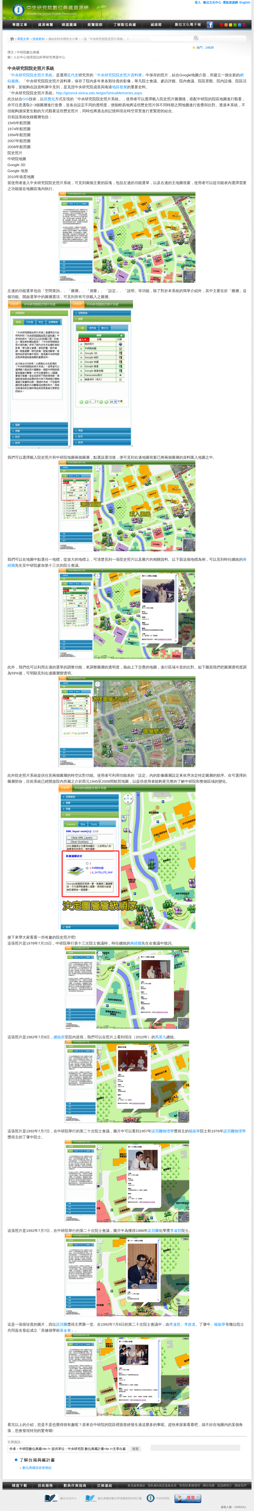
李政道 (189, 1324)
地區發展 (119, 87)
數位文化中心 (68, 1498)
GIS (25, 99)
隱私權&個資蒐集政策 (162, 1485)
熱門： (200, 47)
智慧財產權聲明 (189, 1485)
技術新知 (39, 39)
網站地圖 (209, 1485)
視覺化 (49, 99)
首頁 (12, 39)
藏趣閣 (156, 25)
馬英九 (160, 1037)
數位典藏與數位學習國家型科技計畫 (120, 1498)
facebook (209, 24)
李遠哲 (175, 1230)
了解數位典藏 (124, 25)
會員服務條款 (136, 1485)
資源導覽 (44, 25)
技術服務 (44, 1485)
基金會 (65, 1330)
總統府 (59, 1037)
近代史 (72, 75)
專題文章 (19, 25)
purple (244, 25)
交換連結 (104, 1485)
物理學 (168, 1131)
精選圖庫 (69, 25)
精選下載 (19, 1485)
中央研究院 (163, 1498)
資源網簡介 (224, 1485)
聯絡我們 (241, 1485)
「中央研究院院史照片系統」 (31, 75)
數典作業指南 (74, 1485)
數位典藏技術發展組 (37, 1468)
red (222, 25)
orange (226, 25)
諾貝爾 (157, 1131)
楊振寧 (194, 1131)
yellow (231, 25)
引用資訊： (15, 1442)
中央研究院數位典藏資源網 (72, 10)
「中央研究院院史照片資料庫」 (119, 75)
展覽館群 (94, 25)
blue (240, 25)
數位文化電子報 (188, 25)
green (235, 25)
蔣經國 (135, 943)
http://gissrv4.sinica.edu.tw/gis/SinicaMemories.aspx (99, 93)
